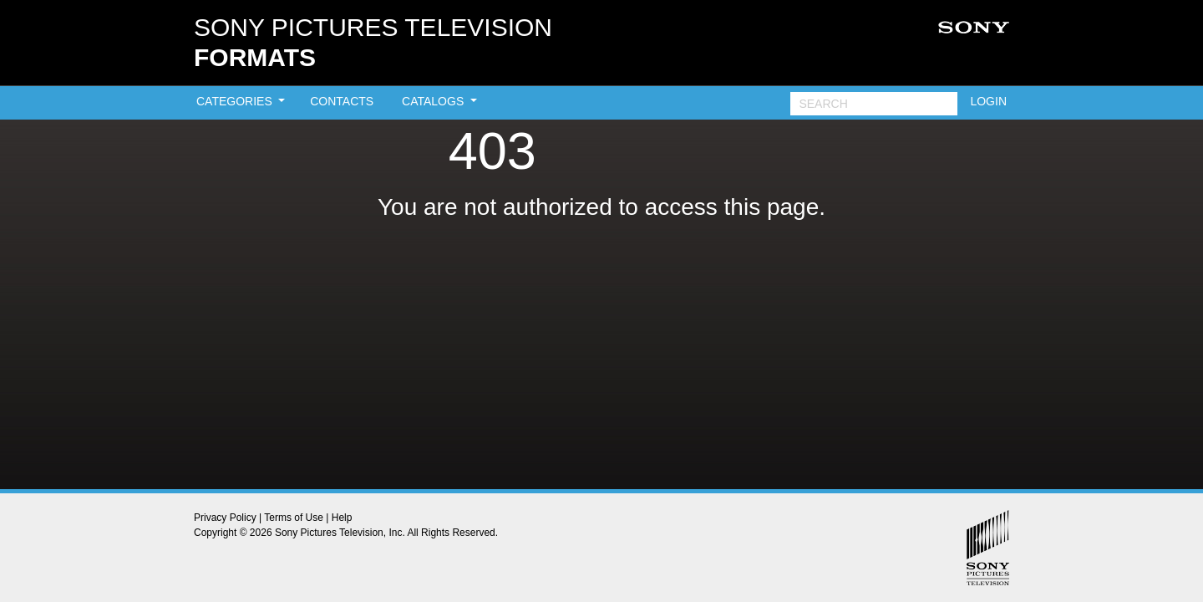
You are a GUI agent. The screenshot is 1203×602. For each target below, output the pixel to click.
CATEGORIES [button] (236, 101)
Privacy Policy (225, 517)
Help (342, 517)
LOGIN (988, 101)
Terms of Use (293, 517)
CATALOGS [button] (434, 101)
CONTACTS (341, 101)
